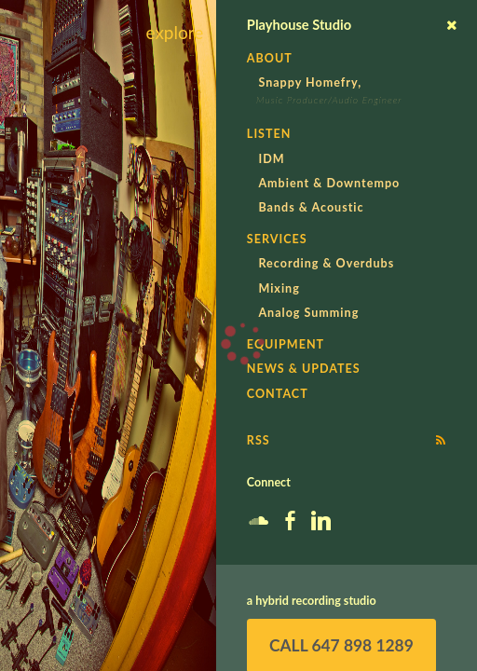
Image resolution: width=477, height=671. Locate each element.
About (270, 58)
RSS (258, 440)
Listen (269, 134)
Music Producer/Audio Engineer (329, 99)
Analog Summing (308, 313)
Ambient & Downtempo (329, 183)
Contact (277, 394)
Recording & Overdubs (326, 263)
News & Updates (304, 369)
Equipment (285, 344)
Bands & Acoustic (310, 207)
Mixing (278, 288)
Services (277, 239)
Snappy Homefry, (309, 82)
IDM (271, 159)
